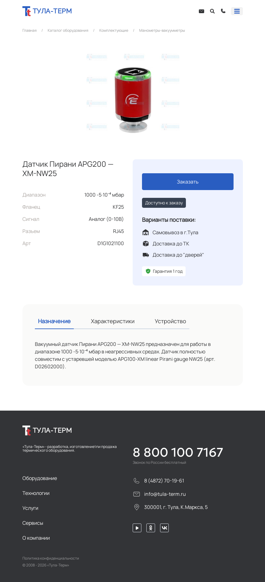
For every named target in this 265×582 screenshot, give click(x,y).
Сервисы (32, 522)
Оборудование (39, 478)
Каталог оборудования (68, 30)
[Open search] (212, 11)
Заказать (188, 181)
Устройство (170, 321)
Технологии (36, 493)
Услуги (30, 508)
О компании (36, 537)
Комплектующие (113, 30)
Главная (29, 30)
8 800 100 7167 (178, 452)
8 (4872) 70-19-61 (158, 481)
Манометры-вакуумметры (162, 30)
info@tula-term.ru (159, 494)
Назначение (54, 321)
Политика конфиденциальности (50, 558)
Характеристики (113, 321)
